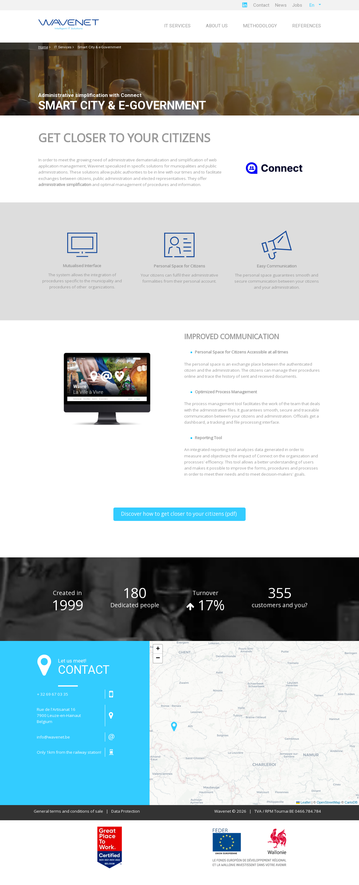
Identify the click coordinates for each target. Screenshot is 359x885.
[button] (174, 726)
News (281, 5)
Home (43, 47)
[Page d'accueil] (70, 25)
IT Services (177, 26)
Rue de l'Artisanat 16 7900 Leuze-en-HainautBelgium (59, 715)
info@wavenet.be (53, 737)
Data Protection (125, 811)
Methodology (260, 26)
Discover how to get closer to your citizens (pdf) (179, 513)
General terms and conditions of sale (68, 811)
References (306, 26)
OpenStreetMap (328, 802)
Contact (261, 5)
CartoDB (351, 802)
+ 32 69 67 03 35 (52, 694)
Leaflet (303, 802)
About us (217, 26)
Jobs (297, 5)
